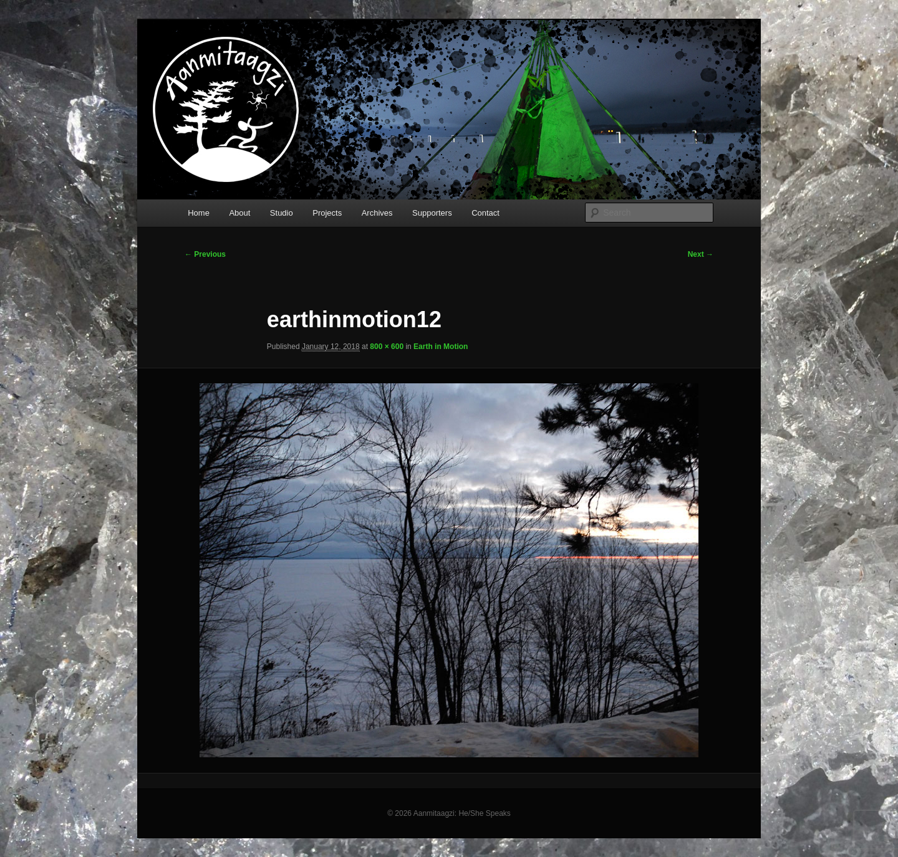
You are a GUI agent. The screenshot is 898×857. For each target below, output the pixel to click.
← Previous (205, 254)
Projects (327, 213)
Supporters (432, 213)
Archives (377, 213)
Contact (485, 213)
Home (199, 213)
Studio (281, 213)
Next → (700, 254)
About (239, 213)
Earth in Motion (440, 346)
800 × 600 (386, 346)
